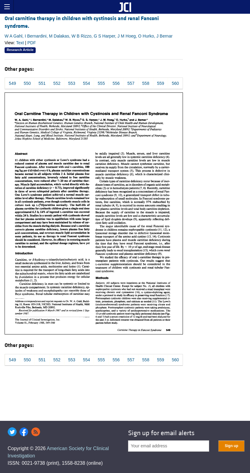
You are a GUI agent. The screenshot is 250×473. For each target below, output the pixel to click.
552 (56, 83)
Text (20, 42)
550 (27, 83)
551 (41, 83)
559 (160, 83)
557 (130, 83)
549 (12, 83)
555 (101, 83)
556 (116, 83)
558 (145, 83)
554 (86, 83)
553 (71, 83)
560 (175, 83)
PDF (31, 42)
